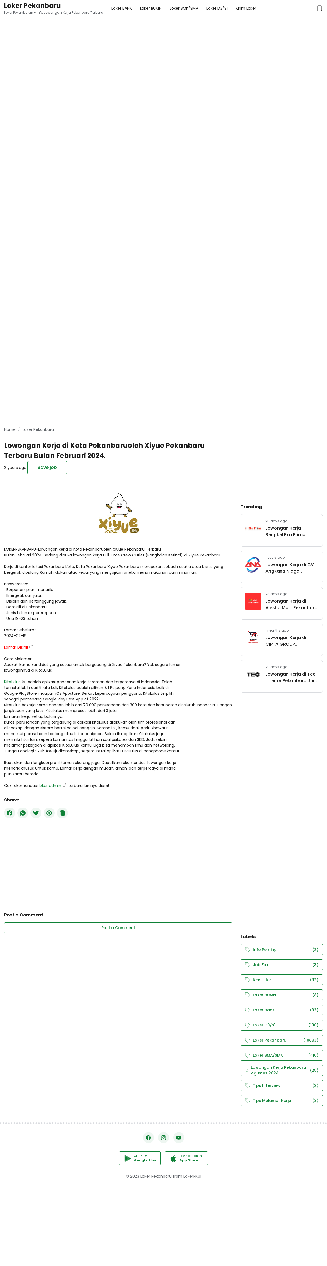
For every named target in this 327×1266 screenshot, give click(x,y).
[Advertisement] (163, 38)
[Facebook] (9, 813)
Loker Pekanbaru (32, 5)
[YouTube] (178, 1137)
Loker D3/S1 (281, 1025)
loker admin (50, 785)
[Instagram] (163, 1137)
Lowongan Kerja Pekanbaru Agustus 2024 (281, 1070)
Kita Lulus (281, 980)
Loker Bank (281, 1010)
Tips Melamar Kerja (281, 1101)
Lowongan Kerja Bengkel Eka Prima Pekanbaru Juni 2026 (288, 531)
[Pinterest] (49, 813)
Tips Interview (281, 1085)
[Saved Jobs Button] (319, 8)
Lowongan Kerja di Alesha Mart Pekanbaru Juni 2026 (291, 604)
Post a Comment (118, 927)
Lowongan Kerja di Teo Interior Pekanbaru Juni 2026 (291, 677)
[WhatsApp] (22, 813)
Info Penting (281, 950)
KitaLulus (12, 682)
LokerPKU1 (192, 1176)
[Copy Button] (62, 813)
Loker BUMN (281, 995)
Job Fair (281, 965)
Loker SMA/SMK (281, 1055)
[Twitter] (35, 813)
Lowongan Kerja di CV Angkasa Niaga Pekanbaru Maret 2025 (290, 568)
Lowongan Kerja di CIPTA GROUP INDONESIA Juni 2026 (288, 641)
